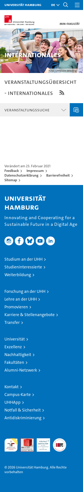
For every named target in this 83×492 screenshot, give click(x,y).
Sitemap (10, 180)
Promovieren (16, 307)
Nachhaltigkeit (17, 354)
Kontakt (11, 387)
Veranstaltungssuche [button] (27, 110)
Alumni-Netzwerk (20, 370)
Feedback (11, 170)
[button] (54, 5)
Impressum (35, 170)
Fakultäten (14, 362)
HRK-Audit (41, 443)
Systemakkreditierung (59, 440)
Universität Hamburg (22, 4)
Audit (25, 440)
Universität (14, 339)
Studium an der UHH (23, 259)
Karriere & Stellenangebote (29, 314)
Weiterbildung (17, 274)
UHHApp (12, 402)
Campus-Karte (17, 394)
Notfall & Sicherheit (22, 410)
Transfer (12, 322)
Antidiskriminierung (22, 418)
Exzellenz (13, 347)
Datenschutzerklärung (21, 175)
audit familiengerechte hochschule (11, 445)
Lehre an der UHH (20, 299)
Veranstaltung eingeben (76, 109)
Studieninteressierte (23, 267)
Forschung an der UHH (24, 291)
